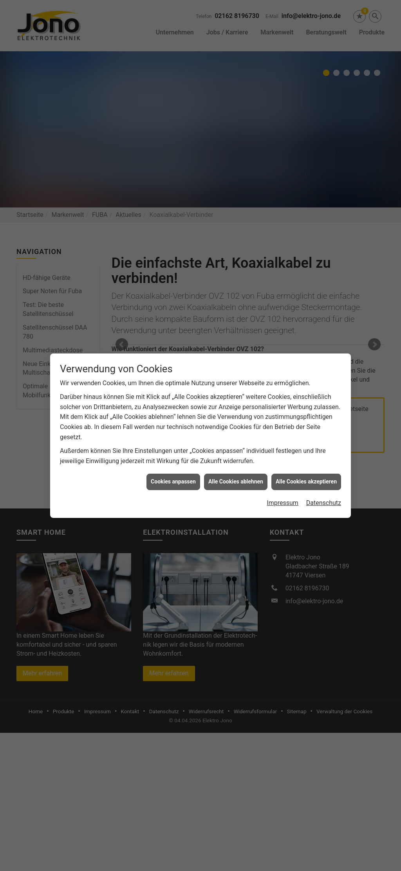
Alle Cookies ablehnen (235, 481)
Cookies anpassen (173, 481)
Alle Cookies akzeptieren (306, 481)
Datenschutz (323, 503)
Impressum (282, 503)
